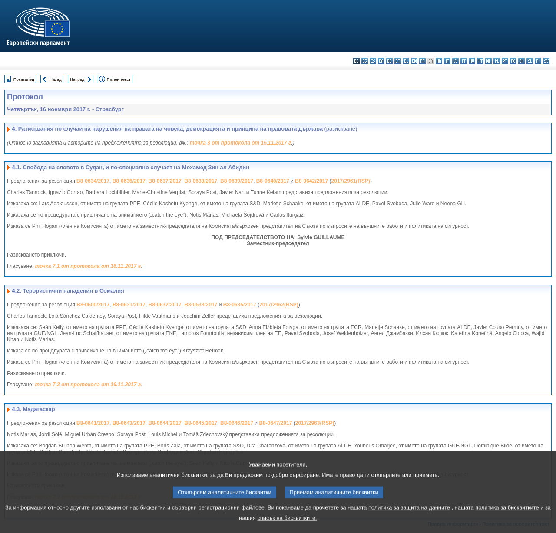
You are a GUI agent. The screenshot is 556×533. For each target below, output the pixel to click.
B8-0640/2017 (272, 181)
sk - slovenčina (521, 61)
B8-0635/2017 (239, 305)
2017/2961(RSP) (350, 181)
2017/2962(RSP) (278, 305)
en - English (414, 61)
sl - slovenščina (529, 61)
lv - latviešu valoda (455, 61)
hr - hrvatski (439, 61)
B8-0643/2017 (129, 423)
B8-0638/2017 (200, 181)
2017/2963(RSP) (314, 423)
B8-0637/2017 (165, 181)
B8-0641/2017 (92, 423)
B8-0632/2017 (165, 305)
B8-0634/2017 (92, 181)
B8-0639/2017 (236, 181)
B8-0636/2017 (129, 181)
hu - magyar (472, 61)
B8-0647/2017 (275, 423)
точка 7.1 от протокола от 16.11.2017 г (88, 266)
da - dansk (381, 61)
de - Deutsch (389, 61)
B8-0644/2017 (165, 423)
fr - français (422, 61)
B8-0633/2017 (200, 305)
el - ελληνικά (406, 61)
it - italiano (447, 61)
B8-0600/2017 (92, 305)
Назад (56, 79)
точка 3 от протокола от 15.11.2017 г (240, 143)
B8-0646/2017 (236, 423)
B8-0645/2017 (200, 423)
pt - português (505, 61)
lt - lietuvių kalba (463, 61)
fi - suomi (538, 61)
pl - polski (496, 61)
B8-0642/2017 (311, 181)
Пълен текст (119, 79)
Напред (77, 79)
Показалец (23, 79)
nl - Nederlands (488, 61)
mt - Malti (480, 61)
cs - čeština (373, 61)
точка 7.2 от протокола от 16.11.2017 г (88, 385)
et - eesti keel (397, 61)
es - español (364, 61)
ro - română (513, 61)
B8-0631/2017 (129, 305)
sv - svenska (546, 61)
